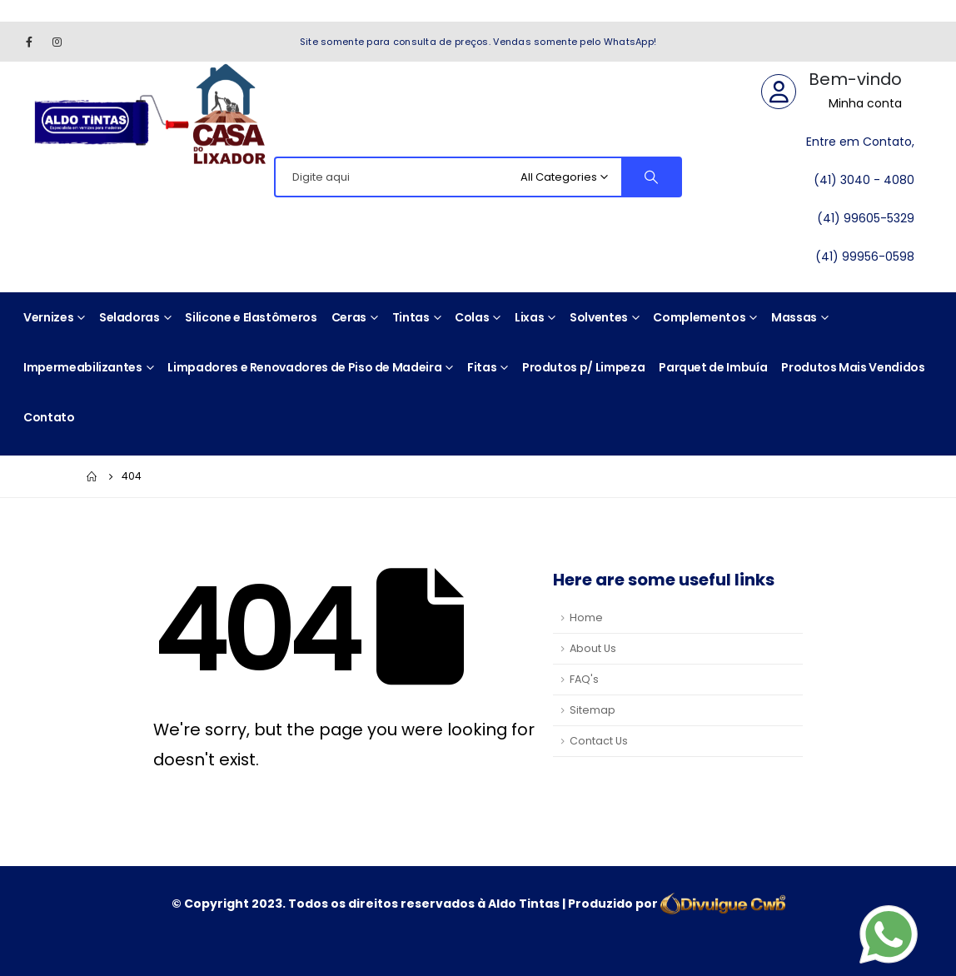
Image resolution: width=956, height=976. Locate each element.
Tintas (411, 317)
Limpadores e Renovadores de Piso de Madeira (304, 367)
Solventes (599, 317)
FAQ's (584, 679)
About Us (593, 648)
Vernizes (48, 317)
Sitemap (592, 710)
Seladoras (129, 317)
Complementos (699, 317)
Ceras (348, 317)
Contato (49, 417)
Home (586, 617)
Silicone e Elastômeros (250, 317)
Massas (794, 317)
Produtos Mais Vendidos (852, 367)
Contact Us (599, 741)
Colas (472, 317)
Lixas (529, 317)
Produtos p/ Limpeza (583, 367)
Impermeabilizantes (82, 367)
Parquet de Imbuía (713, 367)
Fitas (481, 367)
